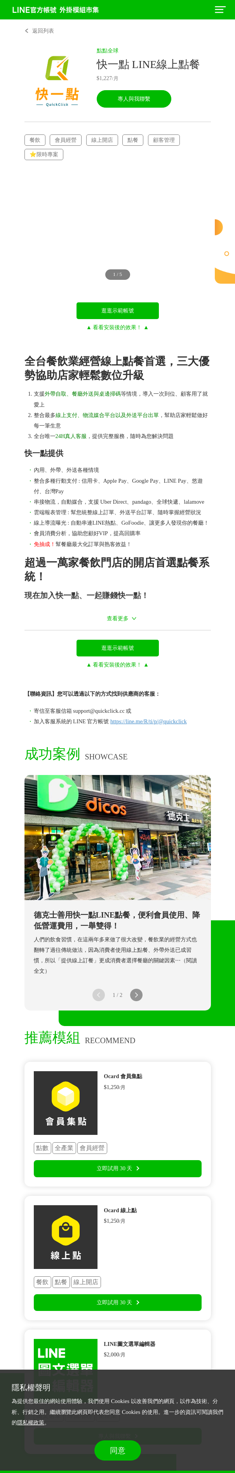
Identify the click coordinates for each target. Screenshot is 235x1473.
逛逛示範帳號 (117, 310)
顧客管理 (164, 140)
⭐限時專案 (44, 154)
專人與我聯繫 (134, 99)
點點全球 (107, 50)
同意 (117, 1450)
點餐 (132, 140)
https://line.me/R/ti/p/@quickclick (148, 721)
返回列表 (43, 31)
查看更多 (118, 618)
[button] (136, 995)
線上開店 (102, 140)
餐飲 (35, 140)
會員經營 (66, 140)
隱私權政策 (30, 1422)
